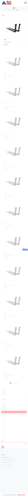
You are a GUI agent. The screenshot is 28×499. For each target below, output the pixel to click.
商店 (14, 9)
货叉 (5, 39)
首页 (11, 9)
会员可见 (6, 44)
